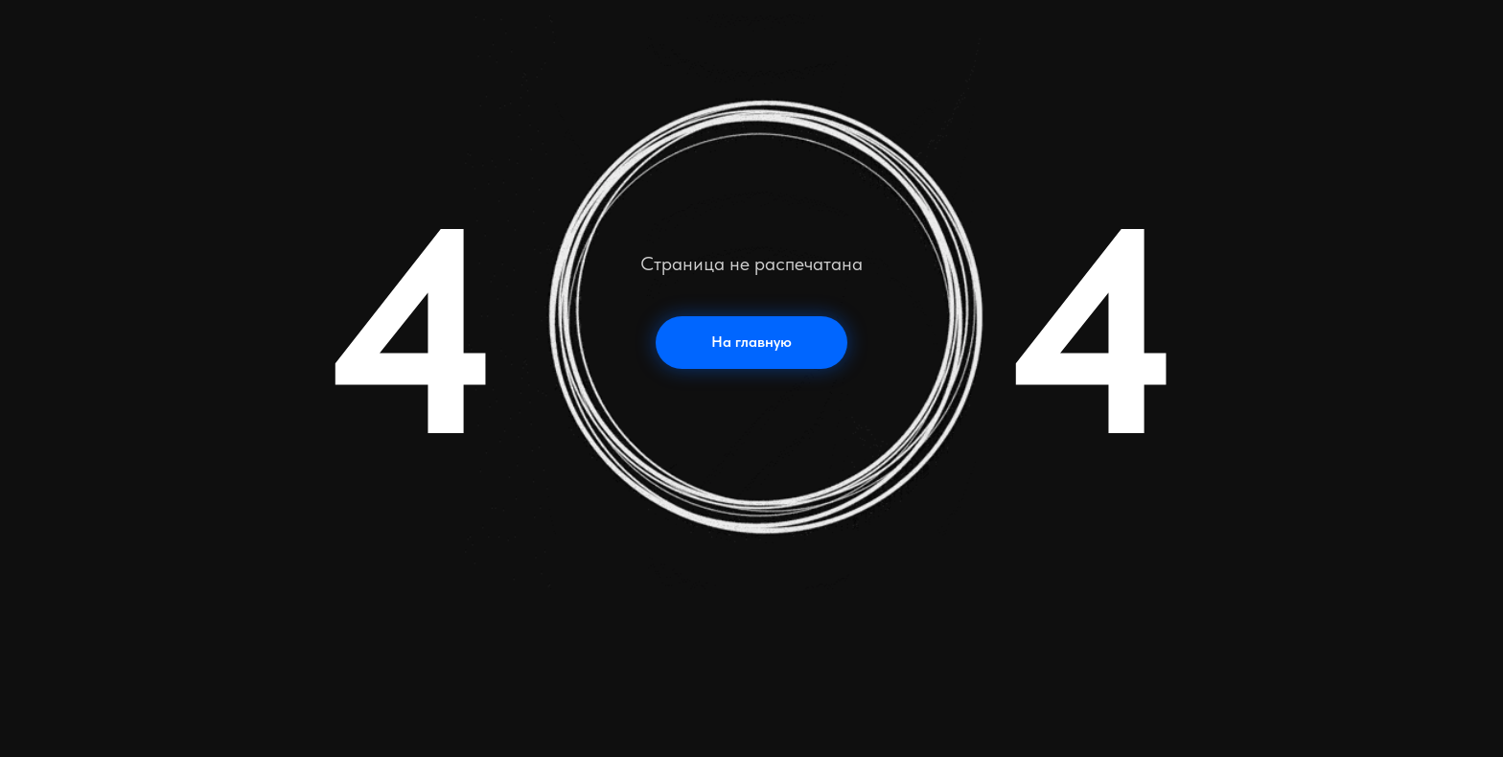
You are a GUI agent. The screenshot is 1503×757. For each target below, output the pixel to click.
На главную (751, 342)
